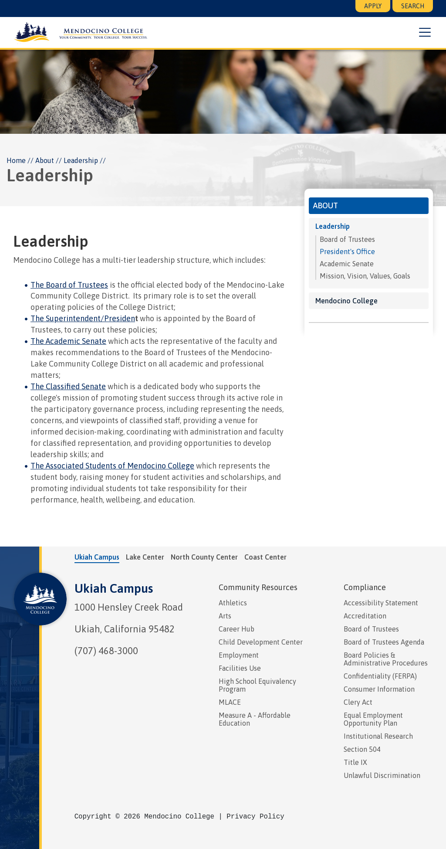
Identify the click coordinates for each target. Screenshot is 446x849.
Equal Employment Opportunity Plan (373, 719)
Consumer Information (379, 689)
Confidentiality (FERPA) (380, 676)
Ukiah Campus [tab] (96, 557)
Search (412, 6)
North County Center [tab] (204, 557)
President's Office (347, 251)
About (44, 160)
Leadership (332, 226)
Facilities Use (240, 668)
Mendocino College (346, 301)
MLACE (230, 702)
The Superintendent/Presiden (82, 318)
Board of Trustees (347, 239)
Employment (239, 655)
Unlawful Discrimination (382, 775)
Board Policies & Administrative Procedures (386, 659)
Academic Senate (347, 264)
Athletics (233, 603)
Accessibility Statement (381, 603)
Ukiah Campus (113, 588)
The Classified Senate (68, 386)
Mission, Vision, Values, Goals (365, 276)
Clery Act (358, 702)
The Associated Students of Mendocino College (112, 465)
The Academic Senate (68, 341)
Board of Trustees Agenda (384, 642)
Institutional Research (378, 736)
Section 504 (362, 749)
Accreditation (365, 616)
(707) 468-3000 (106, 650)
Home (16, 160)
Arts (225, 616)
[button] (425, 33)
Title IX (355, 762)
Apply (373, 6)
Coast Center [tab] (265, 557)
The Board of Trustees (69, 284)
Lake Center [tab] (145, 557)
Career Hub (236, 629)
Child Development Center (261, 642)
